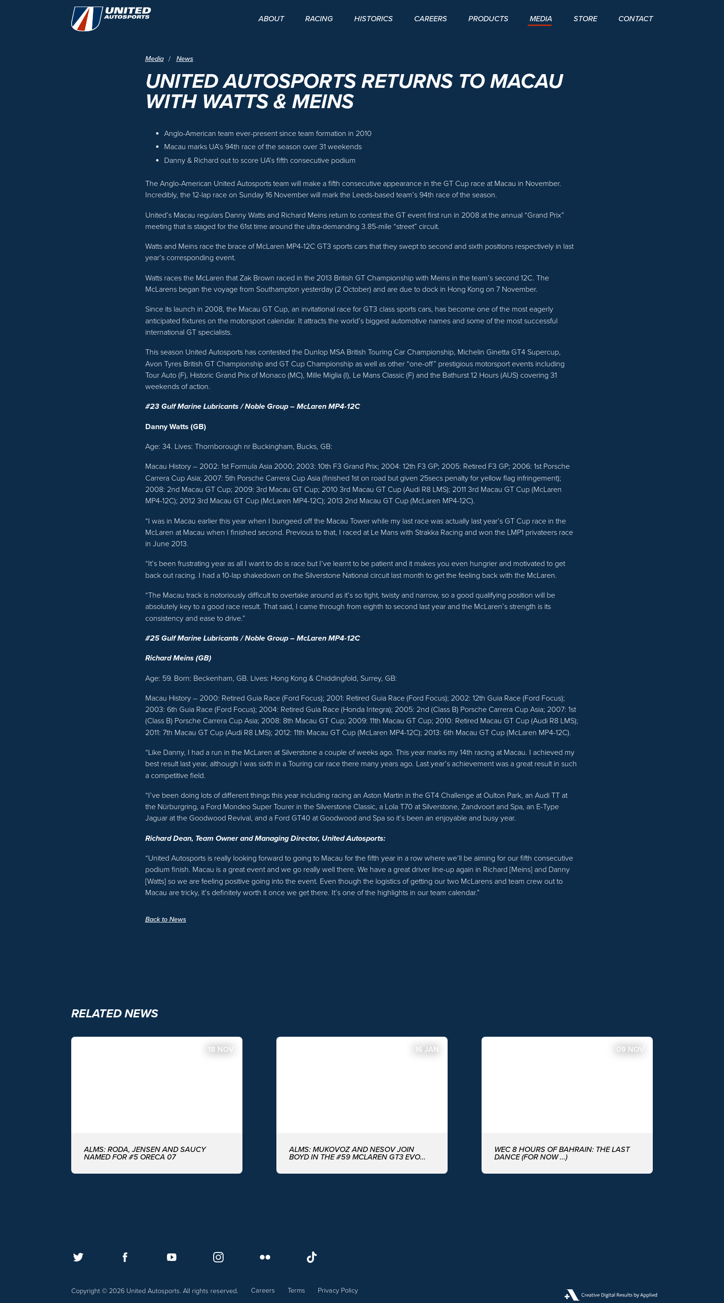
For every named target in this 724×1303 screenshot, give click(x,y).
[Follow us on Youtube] (172, 1257)
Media (154, 59)
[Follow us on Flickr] (265, 1257)
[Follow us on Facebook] (125, 1257)
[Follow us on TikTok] (312, 1257)
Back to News (165, 919)
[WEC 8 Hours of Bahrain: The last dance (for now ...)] (567, 1105)
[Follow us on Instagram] (218, 1257)
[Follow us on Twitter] (78, 1257)
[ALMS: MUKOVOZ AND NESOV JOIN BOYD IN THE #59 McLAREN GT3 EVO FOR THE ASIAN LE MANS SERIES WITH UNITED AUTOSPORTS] (362, 1105)
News (184, 59)
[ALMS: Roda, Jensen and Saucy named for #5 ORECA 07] (156, 1105)
